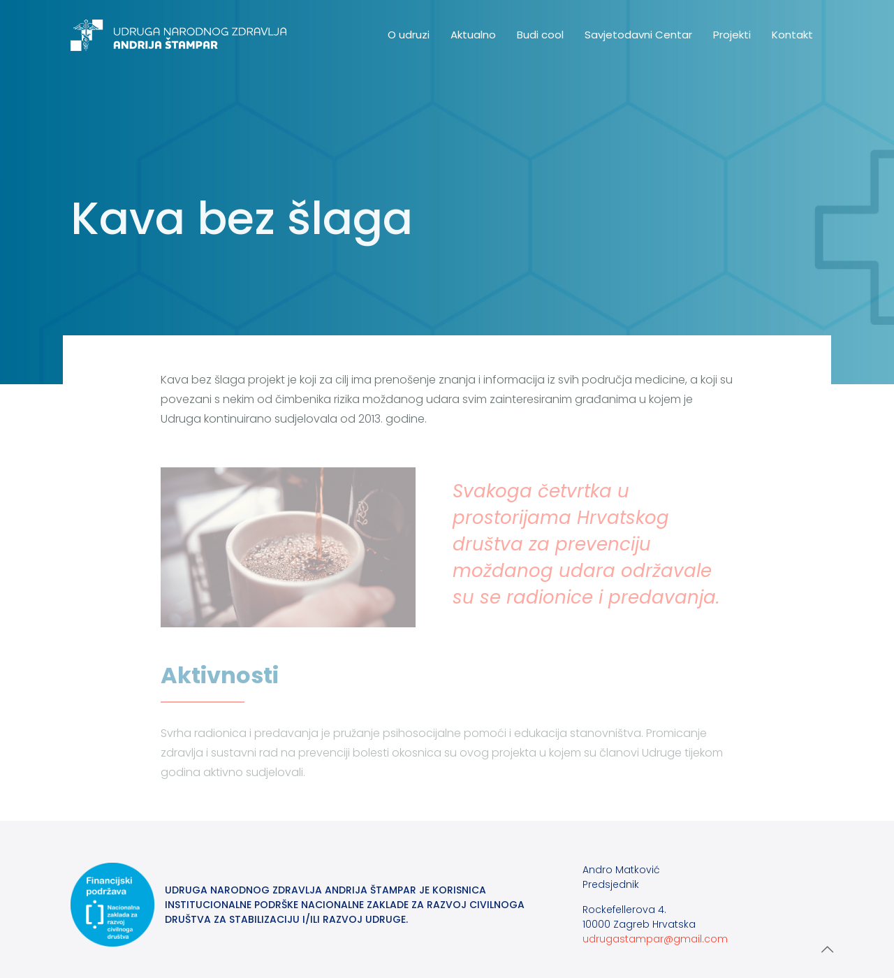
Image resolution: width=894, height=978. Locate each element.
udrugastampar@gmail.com (655, 939)
